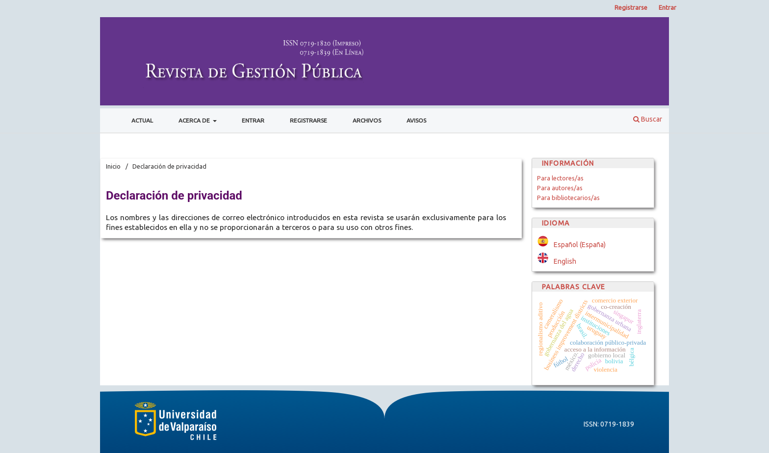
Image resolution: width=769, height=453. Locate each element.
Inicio (113, 166)
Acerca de (195, 120)
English (565, 261)
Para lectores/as (560, 178)
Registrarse (308, 120)
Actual (142, 120)
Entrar (253, 120)
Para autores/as (560, 187)
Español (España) (580, 245)
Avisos (416, 120)
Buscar (647, 119)
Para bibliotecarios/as (568, 197)
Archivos (367, 120)
